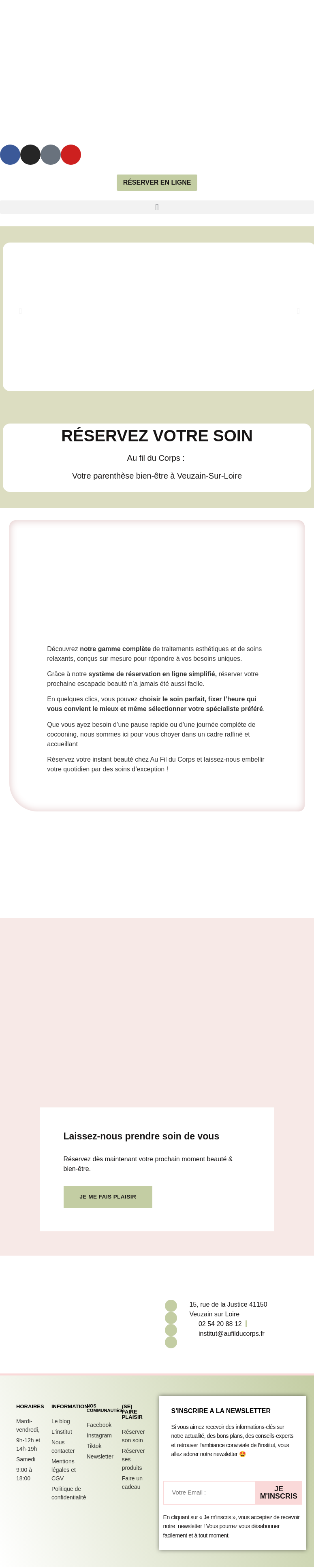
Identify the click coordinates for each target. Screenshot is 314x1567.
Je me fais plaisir (109, 1197)
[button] (157, 207)
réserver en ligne (157, 182)
